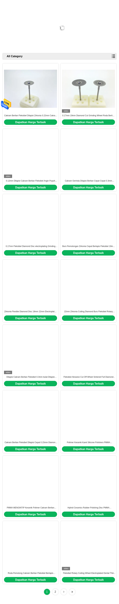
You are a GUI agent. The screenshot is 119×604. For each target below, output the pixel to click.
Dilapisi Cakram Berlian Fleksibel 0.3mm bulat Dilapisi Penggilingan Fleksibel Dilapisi (30, 377)
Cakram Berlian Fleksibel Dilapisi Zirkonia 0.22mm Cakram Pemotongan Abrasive (30, 115)
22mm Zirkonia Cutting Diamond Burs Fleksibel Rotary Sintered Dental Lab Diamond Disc (88, 311)
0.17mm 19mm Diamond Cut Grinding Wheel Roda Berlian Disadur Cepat (88, 115)
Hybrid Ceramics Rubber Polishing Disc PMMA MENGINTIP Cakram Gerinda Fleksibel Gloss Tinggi (88, 508)
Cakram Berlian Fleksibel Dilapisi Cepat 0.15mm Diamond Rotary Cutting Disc (30, 442)
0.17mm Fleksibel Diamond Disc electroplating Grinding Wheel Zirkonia (30, 246)
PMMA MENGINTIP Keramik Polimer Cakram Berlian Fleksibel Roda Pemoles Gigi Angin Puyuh (30, 508)
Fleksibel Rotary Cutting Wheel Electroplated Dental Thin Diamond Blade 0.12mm (88, 573)
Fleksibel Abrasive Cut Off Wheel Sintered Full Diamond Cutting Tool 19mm (88, 377)
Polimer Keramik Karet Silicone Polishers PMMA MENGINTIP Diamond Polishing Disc (88, 442)
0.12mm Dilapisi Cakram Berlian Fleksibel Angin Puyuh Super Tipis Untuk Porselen (30, 181)
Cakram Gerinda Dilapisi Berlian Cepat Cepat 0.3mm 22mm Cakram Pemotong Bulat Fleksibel (88, 181)
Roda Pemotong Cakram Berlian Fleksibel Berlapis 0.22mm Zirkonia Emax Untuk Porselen (30, 573)
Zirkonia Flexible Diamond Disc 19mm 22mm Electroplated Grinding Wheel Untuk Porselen (30, 311)
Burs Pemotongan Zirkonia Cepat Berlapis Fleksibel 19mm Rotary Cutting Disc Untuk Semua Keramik (88, 246)
